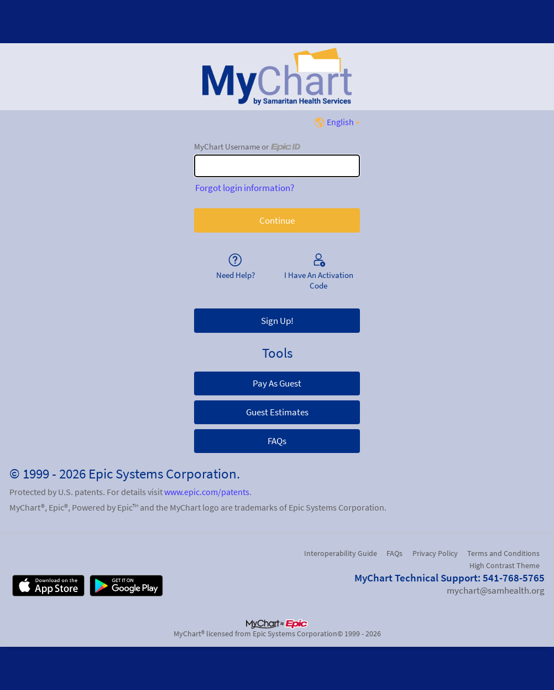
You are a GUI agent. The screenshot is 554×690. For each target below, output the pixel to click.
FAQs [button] (277, 441)
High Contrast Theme (504, 565)
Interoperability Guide (340, 553)
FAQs (394, 553)
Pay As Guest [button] (277, 383)
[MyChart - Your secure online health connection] (277, 76)
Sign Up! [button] (277, 321)
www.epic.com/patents (206, 492)
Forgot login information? (244, 188)
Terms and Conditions (503, 553)
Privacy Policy (435, 553)
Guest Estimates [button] (277, 412)
